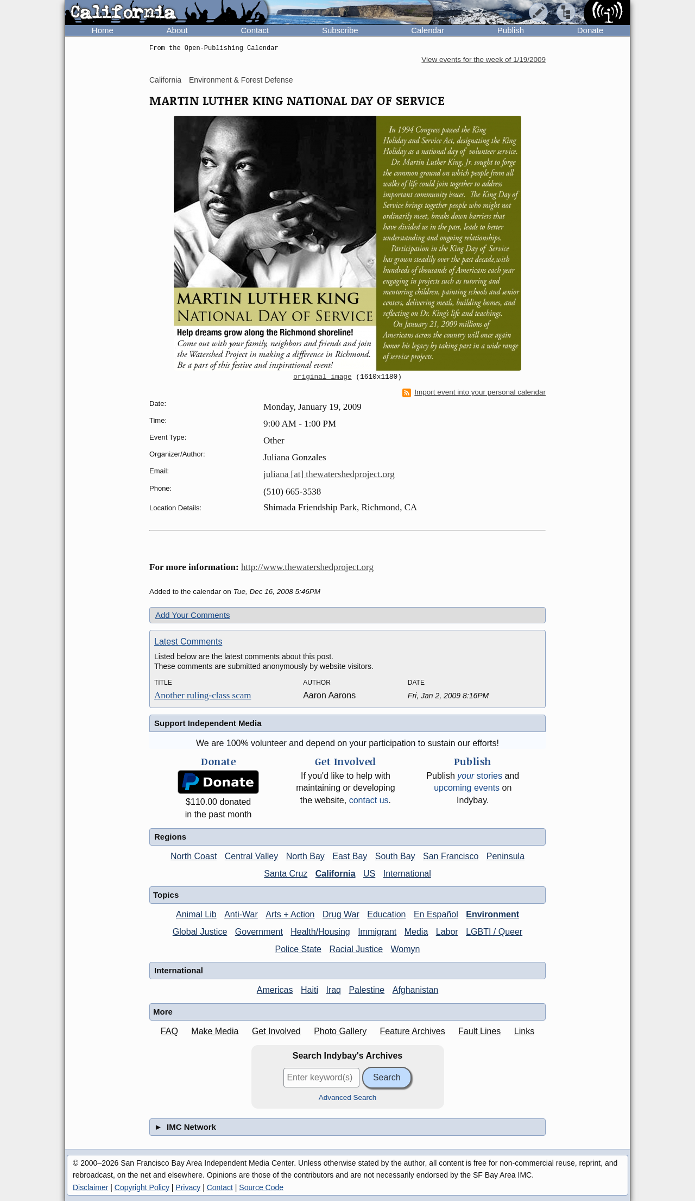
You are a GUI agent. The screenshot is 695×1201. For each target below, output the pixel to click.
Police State (298, 949)
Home (102, 30)
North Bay (305, 856)
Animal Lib (196, 914)
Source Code (261, 1187)
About (177, 30)
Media (416, 931)
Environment (492, 914)
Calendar (427, 30)
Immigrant (377, 931)
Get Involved (276, 1031)
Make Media (214, 1031)
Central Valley (251, 856)
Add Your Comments (192, 615)
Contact (255, 30)
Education (386, 914)
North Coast (193, 856)
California (165, 80)
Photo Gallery (340, 1031)
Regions (170, 836)
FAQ (169, 1031)
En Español (436, 914)
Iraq (333, 989)
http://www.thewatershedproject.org (307, 567)
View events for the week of (483, 59)
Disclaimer (90, 1187)
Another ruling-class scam (202, 695)
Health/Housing (320, 931)
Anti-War (241, 914)
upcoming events (467, 787)
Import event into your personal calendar (474, 392)
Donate (590, 30)
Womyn (405, 949)
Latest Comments (188, 641)
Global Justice (200, 931)
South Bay (395, 856)
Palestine (366, 989)
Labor (447, 931)
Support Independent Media (208, 723)
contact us (369, 800)
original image (322, 377)
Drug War (341, 914)
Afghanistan (416, 989)
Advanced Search (348, 1097)
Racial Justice (356, 949)
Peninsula (505, 856)
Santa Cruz (285, 873)
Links (524, 1031)
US (369, 873)
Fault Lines (479, 1031)
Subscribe (340, 30)
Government (259, 931)
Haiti (309, 989)
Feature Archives (412, 1031)
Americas (275, 989)
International (407, 873)
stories (479, 775)
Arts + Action (290, 914)
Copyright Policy (142, 1187)
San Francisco (450, 856)
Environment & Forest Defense (241, 80)
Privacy (187, 1187)
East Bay (349, 856)
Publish (510, 30)
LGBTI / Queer (494, 931)
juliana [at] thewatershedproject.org (329, 474)
